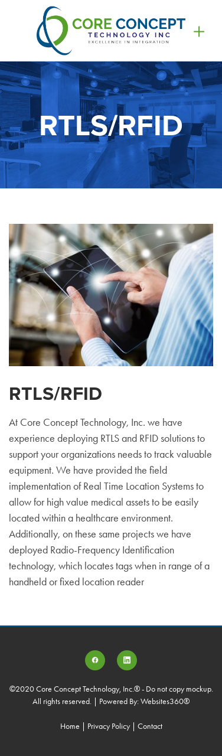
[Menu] (199, 30)
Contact (150, 726)
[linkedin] (127, 660)
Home (70, 726)
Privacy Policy (108, 726)
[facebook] (95, 660)
